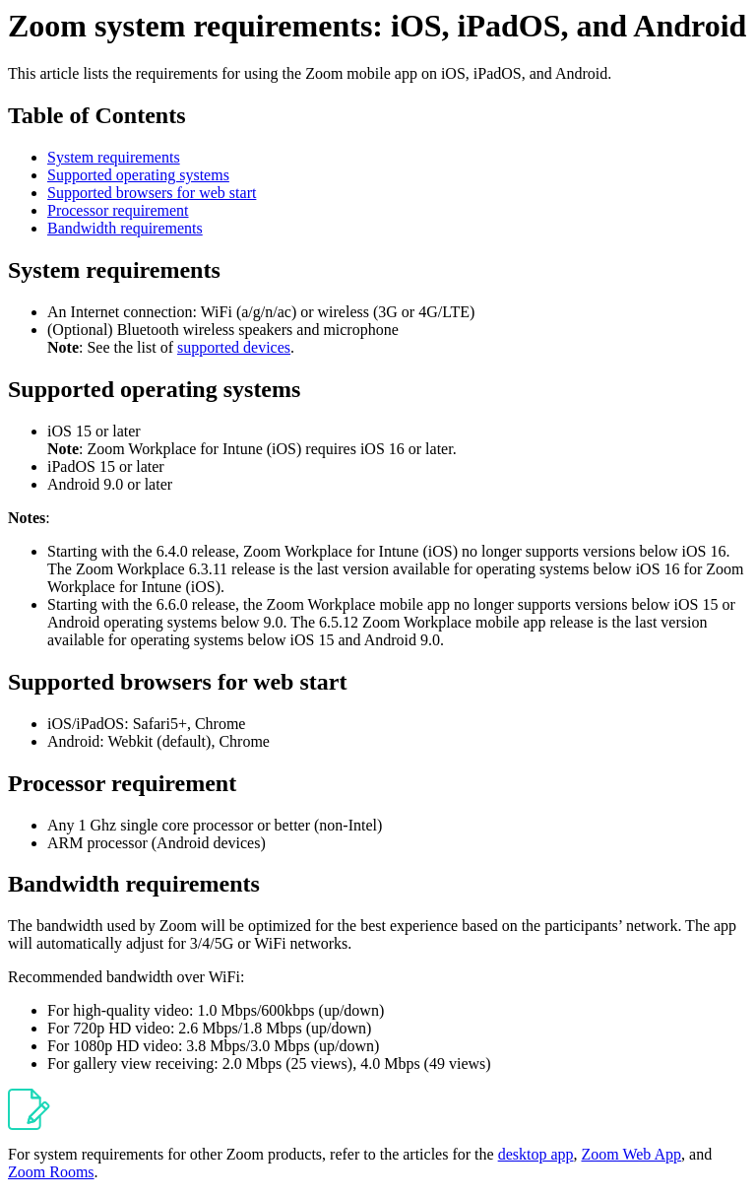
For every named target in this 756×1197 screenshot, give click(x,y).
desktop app (536, 1154)
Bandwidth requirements (125, 228)
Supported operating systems (138, 174)
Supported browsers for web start (151, 192)
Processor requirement (118, 210)
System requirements (113, 157)
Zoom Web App (632, 1154)
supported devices (233, 347)
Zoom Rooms (51, 1172)
